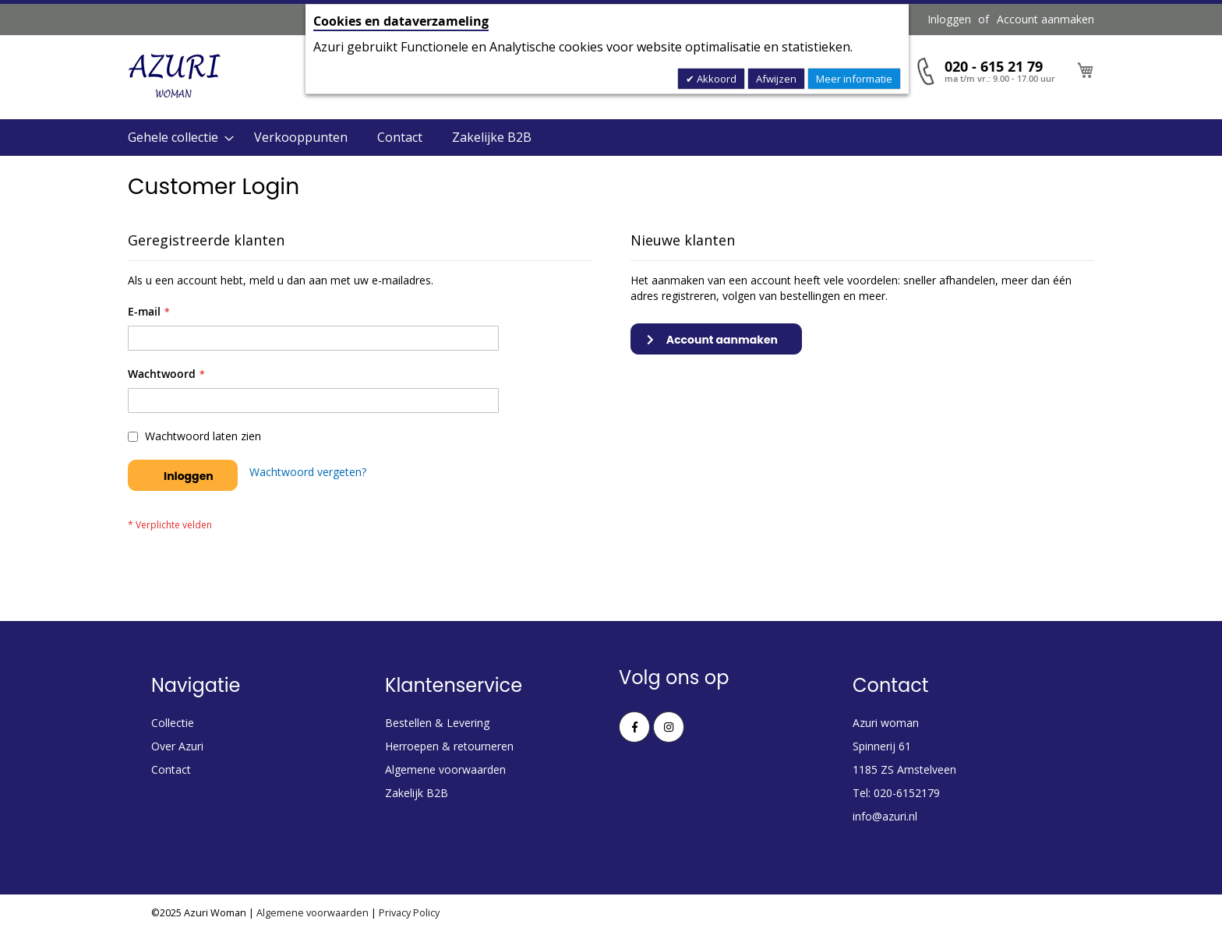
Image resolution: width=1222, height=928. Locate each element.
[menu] (611, 137)
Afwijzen (776, 79)
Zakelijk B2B (416, 792)
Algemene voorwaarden (445, 769)
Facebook (634, 727)
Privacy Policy (409, 912)
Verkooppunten (301, 137)
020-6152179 (907, 792)
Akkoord (715, 79)
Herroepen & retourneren (449, 746)
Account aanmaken (1045, 19)
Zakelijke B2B (492, 137)
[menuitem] (176, 137)
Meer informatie (854, 79)
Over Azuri (177, 746)
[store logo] (174, 76)
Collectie (172, 722)
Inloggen (949, 19)
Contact (399, 137)
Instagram (668, 727)
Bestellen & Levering (437, 722)
